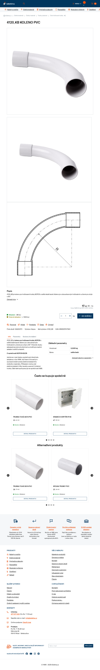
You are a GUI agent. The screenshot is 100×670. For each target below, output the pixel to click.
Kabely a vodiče (14, 554)
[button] (77, 3)
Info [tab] (9, 336)
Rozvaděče (13, 564)
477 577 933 (15, 614)
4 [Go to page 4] (53, 440)
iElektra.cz (8, 15)
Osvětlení (12, 571)
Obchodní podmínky (59, 570)
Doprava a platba (58, 557)
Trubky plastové (42, 15)
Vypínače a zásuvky (16, 561)
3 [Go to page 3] (51, 440)
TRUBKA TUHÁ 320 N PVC (22, 417)
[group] (30, 408)
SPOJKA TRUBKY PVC (61, 486)
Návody (9, 588)
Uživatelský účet (57, 573)
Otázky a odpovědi (13, 594)
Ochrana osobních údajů (60, 603)
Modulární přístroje (16, 568)
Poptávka (10, 600)
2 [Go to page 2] (49, 440)
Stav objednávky (57, 576)
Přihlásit (88, 645)
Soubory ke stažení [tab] (29, 336)
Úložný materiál (30, 15)
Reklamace (56, 567)
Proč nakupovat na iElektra (61, 591)
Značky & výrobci (13, 597)
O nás (54, 594)
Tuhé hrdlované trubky (56, 15)
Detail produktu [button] (30, 433)
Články (54, 579)
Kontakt (54, 560)
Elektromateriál (18, 15)
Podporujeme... (57, 600)
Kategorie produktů (58, 554)
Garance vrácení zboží (59, 564)
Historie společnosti (59, 597)
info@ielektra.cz (31, 618)
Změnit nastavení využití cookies (18, 603)
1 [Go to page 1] (46, 440)
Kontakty (55, 588)
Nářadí (11, 575)
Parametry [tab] (16, 336)
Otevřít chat (27, 622)
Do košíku (85, 316)
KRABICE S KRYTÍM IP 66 (62, 417)
